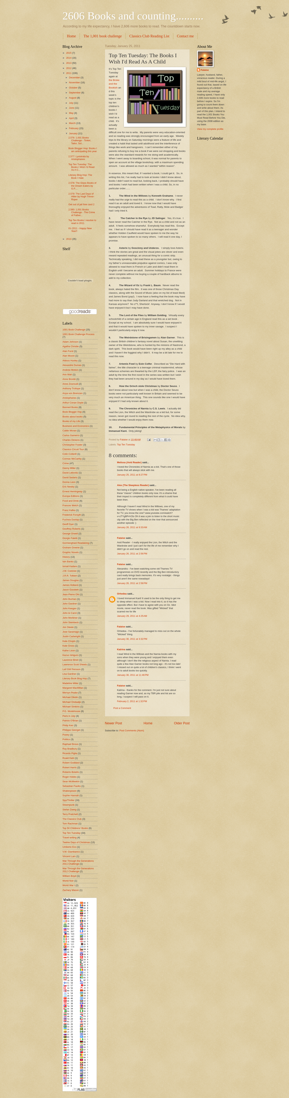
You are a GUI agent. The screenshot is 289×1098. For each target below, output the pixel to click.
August (73, 97)
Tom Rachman (70, 823)
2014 (69, 57)
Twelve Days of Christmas (76, 842)
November (75, 82)
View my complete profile (210, 129)
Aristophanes (69, 397)
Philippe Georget (71, 730)
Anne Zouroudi (70, 383)
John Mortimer (70, 617)
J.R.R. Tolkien (69, 575)
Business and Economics (75, 426)
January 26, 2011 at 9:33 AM (132, 527)
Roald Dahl (68, 758)
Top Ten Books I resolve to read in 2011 (82, 221)
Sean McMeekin (70, 781)
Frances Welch (70, 505)
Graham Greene (71, 547)
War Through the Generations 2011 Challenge (78, 862)
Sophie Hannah (70, 795)
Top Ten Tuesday (126, 444)
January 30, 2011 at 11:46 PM (133, 675)
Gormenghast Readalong (75, 543)
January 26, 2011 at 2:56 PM (132, 553)
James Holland (70, 585)
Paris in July (68, 716)
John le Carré (69, 613)
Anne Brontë (69, 379)
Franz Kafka (68, 510)
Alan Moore (68, 355)
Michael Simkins (71, 706)
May (71, 113)
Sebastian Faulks (71, 786)
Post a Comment (122, 708)
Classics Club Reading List (149, 36)
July (71, 103)
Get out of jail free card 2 (81, 204)
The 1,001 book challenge (102, 36)
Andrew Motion (70, 370)
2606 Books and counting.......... (132, 16)
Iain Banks (68, 561)
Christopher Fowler (72, 444)
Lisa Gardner (69, 673)
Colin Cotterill (69, 454)
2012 (69, 68)
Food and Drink (70, 500)
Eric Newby (68, 486)
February (74, 128)
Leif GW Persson (71, 669)
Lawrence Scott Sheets (74, 664)
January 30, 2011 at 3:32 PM (132, 639)
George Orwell (70, 533)
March (72, 123)
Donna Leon (68, 482)
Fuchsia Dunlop (70, 519)
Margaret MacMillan (72, 687)
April (71, 118)
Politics (66, 739)
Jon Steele (68, 627)
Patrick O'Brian (70, 720)
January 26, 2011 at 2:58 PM (132, 583)
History (66, 557)
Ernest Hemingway (72, 491)
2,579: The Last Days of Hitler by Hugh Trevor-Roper (81, 196)
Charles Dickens (71, 440)
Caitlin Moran (69, 430)
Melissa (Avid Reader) (129, 462)
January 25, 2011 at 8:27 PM (132, 474)
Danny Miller (69, 468)
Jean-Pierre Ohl (70, 594)
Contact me (185, 36)
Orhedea (122, 593)
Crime (65, 463)
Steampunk (68, 804)
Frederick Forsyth (71, 514)
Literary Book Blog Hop (74, 678)
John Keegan (69, 608)
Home (71, 36)
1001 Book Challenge (73, 329)
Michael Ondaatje (71, 702)
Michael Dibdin (70, 697)
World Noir (68, 880)
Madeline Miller (70, 683)
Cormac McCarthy (72, 458)
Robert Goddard (70, 762)
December (75, 77)
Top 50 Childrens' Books (75, 828)
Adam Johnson (70, 341)
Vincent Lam (69, 856)
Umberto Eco (69, 847)
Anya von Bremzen (72, 393)
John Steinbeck (70, 622)
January (73, 133)
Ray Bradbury (69, 748)
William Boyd (69, 876)
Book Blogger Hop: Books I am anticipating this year (82, 149)
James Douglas (70, 580)
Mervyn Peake (70, 692)
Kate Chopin (69, 641)
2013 (69, 63)
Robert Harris (69, 767)
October (73, 87)
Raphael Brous (70, 744)
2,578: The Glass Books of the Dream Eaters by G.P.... (82, 185)
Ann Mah (67, 374)
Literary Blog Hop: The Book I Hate (80, 176)
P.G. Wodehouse (71, 711)
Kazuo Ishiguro (70, 655)
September (75, 92)
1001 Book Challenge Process (78, 334)
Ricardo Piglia (69, 753)
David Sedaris (69, 477)
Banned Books (70, 407)
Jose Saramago (70, 631)
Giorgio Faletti (69, 538)
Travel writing (69, 837)
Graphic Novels (70, 552)
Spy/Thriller (68, 800)
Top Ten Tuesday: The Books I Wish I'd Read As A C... (81, 167)
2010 (69, 239)
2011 (69, 73)
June (72, 107)
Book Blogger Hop (72, 411)
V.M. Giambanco (71, 851)
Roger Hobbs (69, 776)
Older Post (182, 723)
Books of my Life (71, 421)
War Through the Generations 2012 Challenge (78, 870)
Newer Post (113, 723)
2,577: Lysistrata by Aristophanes (78, 158)
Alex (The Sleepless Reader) (133, 485)
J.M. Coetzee (69, 571)
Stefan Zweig (69, 809)
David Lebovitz (70, 472)
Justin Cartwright (71, 636)
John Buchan (69, 599)
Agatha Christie (70, 346)
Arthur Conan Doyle (72, 402)
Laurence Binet (70, 660)
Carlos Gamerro (70, 435)
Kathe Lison (68, 650)
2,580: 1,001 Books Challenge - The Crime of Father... (81, 212)
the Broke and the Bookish (114, 84)
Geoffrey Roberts (71, 528)
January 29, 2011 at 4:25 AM (132, 616)
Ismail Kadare (69, 566)
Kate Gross (68, 645)
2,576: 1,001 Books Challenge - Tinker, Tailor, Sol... (79, 140)
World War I (68, 885)
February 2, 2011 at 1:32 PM (132, 701)
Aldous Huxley (70, 360)
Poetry (65, 734)
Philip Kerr (67, 725)
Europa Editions (70, 496)
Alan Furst (67, 351)
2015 (69, 52)
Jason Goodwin (70, 589)
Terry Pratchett (70, 814)
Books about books (72, 416)
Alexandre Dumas (71, 365)
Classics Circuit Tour (73, 449)
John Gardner (69, 603)
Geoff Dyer (68, 524)
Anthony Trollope (71, 388)
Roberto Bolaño (70, 772)
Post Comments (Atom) (131, 730)
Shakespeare (69, 790)
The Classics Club (72, 819)
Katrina (121, 649)
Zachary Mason (70, 890)
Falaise (121, 538)
